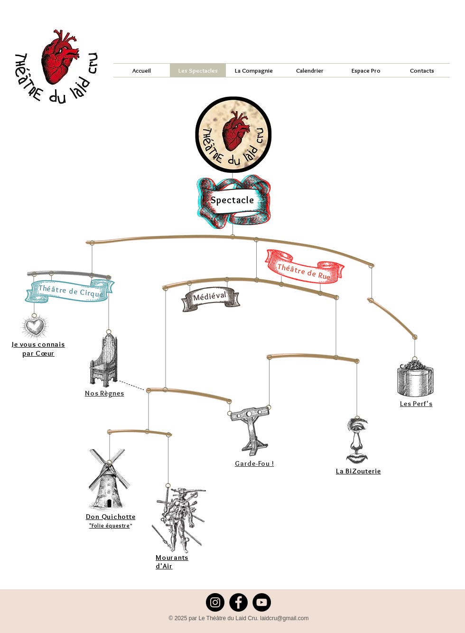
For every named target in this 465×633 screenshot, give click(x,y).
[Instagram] (215, 602)
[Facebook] (238, 602)
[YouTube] (261, 602)
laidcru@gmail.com (284, 618)
